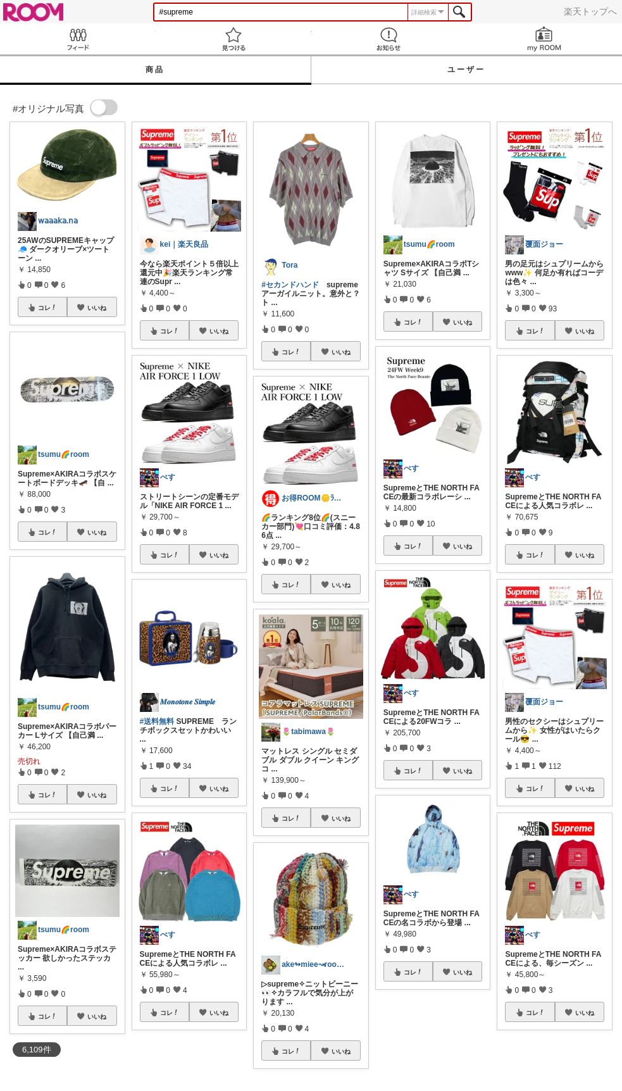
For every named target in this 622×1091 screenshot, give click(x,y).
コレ (47, 307)
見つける (233, 38)
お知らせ (389, 38)
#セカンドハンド (290, 284)
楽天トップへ (590, 11)
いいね (96, 307)
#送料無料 (157, 721)
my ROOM (544, 38)
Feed (78, 38)
